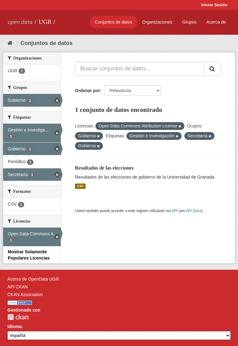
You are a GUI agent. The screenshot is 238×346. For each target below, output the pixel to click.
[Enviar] (212, 69)
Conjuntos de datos (113, 22)
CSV (80, 186)
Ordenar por (87, 90)
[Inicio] (10, 43)
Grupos (189, 22)
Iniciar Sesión (214, 4)
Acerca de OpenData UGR (33, 279)
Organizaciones (157, 22)
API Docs (193, 211)
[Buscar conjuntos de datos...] (140, 69)
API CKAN (17, 286)
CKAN (18, 317)
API (175, 211)
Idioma (14, 326)
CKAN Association (25, 294)
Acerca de (216, 22)
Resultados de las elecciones (104, 168)
